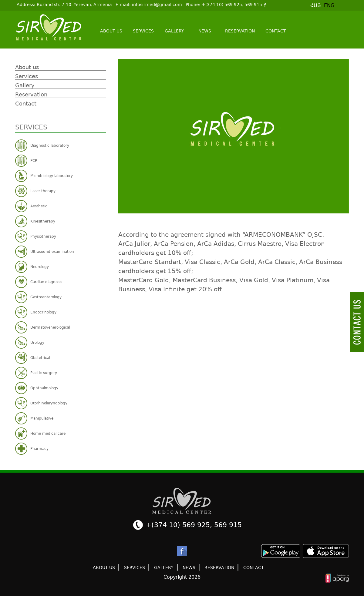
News (204, 30)
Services (143, 30)
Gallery (174, 30)
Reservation (240, 30)
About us (111, 30)
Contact (275, 30)
